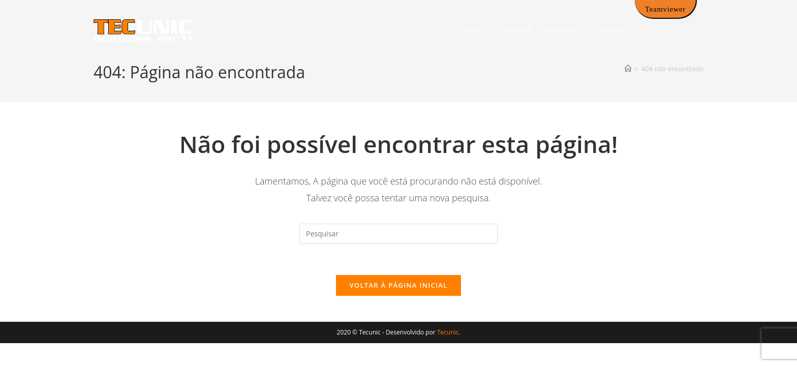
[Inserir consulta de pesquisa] (398, 234)
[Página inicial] (628, 68)
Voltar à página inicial (398, 285)
